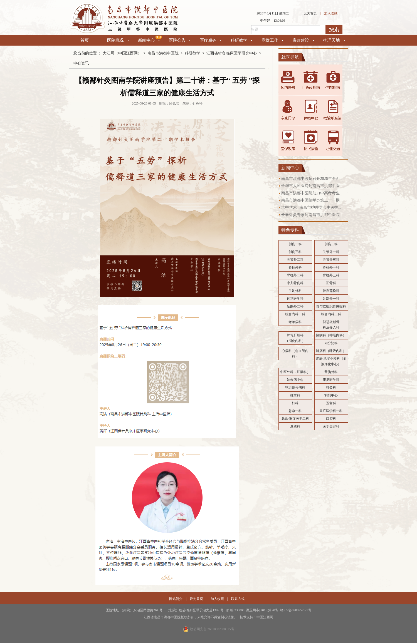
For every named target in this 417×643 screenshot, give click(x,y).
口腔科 (331, 419)
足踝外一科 (331, 299)
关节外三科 (331, 260)
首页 (84, 40)
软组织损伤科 (295, 387)
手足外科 (295, 291)
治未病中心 (295, 380)
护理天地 (334, 40)
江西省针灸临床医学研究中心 (231, 53)
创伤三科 (295, 252)
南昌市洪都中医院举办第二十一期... (312, 200)
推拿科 (295, 395)
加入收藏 (330, 13)
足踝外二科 (295, 306)
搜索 (333, 29)
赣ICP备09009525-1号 (296, 610)
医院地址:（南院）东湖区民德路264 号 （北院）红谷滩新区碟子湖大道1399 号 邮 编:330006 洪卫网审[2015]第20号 (193, 610)
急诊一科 (295, 411)
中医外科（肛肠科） (295, 372)
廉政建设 (303, 40)
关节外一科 (331, 252)
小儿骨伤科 (295, 283)
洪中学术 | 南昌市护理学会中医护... (311, 207)
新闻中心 (149, 40)
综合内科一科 (295, 314)
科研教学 (242, 40)
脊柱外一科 (331, 267)
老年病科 (295, 322)
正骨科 (331, 283)
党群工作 (272, 40)
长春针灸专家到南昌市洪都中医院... (312, 215)
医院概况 (118, 40)
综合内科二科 (331, 314)
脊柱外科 (295, 267)
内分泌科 (331, 343)
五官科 (331, 403)
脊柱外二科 (295, 275)
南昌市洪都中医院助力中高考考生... (312, 193)
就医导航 (290, 57)
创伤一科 (295, 244)
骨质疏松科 (331, 291)
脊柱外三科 (331, 275)
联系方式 (238, 599)
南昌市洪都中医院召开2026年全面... (312, 179)
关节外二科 (295, 260)
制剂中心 (331, 395)
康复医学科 (331, 380)
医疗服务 (211, 40)
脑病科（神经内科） (331, 335)
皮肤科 (295, 426)
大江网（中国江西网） (122, 53)
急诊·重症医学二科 (295, 419)
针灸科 (331, 387)
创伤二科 (331, 244)
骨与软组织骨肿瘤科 (331, 306)
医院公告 (180, 40)
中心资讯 (81, 63)
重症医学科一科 (331, 411)
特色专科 (290, 230)
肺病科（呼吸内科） (331, 351)
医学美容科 (331, 426)
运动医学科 (295, 299)
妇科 (295, 403)
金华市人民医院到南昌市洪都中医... (312, 186)
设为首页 (310, 13)
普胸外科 (331, 372)
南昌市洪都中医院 (163, 53)
